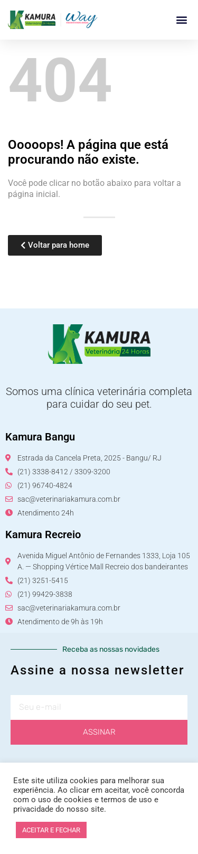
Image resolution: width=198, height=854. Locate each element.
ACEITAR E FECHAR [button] (51, 830)
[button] (181, 20)
